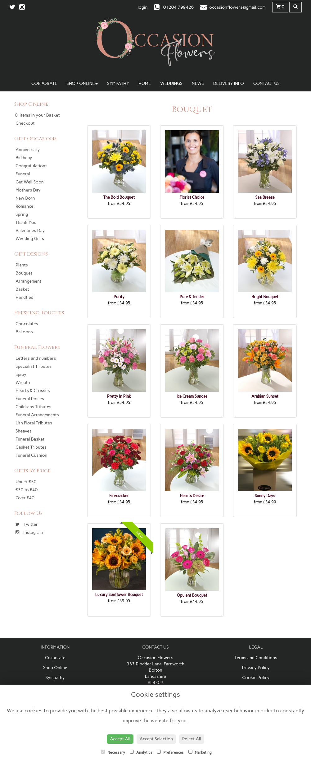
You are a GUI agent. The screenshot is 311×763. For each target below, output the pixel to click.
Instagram (29, 532)
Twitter (27, 524)
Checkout (25, 123)
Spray (21, 374)
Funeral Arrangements (37, 415)
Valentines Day (30, 230)
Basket (22, 289)
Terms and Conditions (256, 657)
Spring (22, 214)
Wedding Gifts (30, 238)
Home (144, 83)
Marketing (200, 752)
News (198, 83)
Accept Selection (156, 739)
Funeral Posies (30, 398)
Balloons (24, 332)
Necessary (113, 752)
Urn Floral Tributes (34, 423)
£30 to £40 (27, 489)
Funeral (23, 174)
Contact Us (266, 83)
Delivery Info (228, 83)
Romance (24, 206)
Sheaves (24, 431)
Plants (22, 265)
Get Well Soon (30, 182)
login (143, 7)
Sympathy (118, 83)
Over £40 (25, 498)
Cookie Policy (255, 677)
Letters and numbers (36, 358)
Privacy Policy (256, 667)
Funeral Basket (30, 439)
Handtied (24, 297)
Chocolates (27, 323)
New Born (25, 198)
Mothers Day (28, 190)
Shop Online (82, 83)
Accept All (120, 739)
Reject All (191, 739)
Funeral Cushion (31, 455)
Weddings (171, 83)
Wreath (23, 382)
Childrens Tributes (33, 406)
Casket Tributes (31, 447)
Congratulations (31, 166)
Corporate (44, 83)
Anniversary (28, 149)
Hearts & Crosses (33, 390)
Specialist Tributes (34, 366)
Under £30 (26, 481)
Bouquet (24, 273)
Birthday (24, 157)
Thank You (26, 222)
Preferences (170, 752)
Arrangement (28, 281)
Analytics (141, 752)
